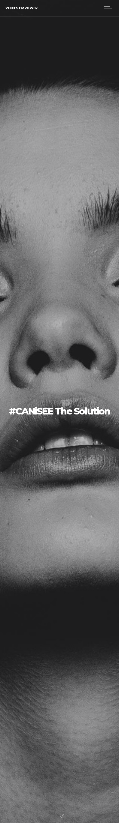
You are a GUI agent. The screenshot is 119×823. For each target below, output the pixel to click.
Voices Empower (21, 8)
